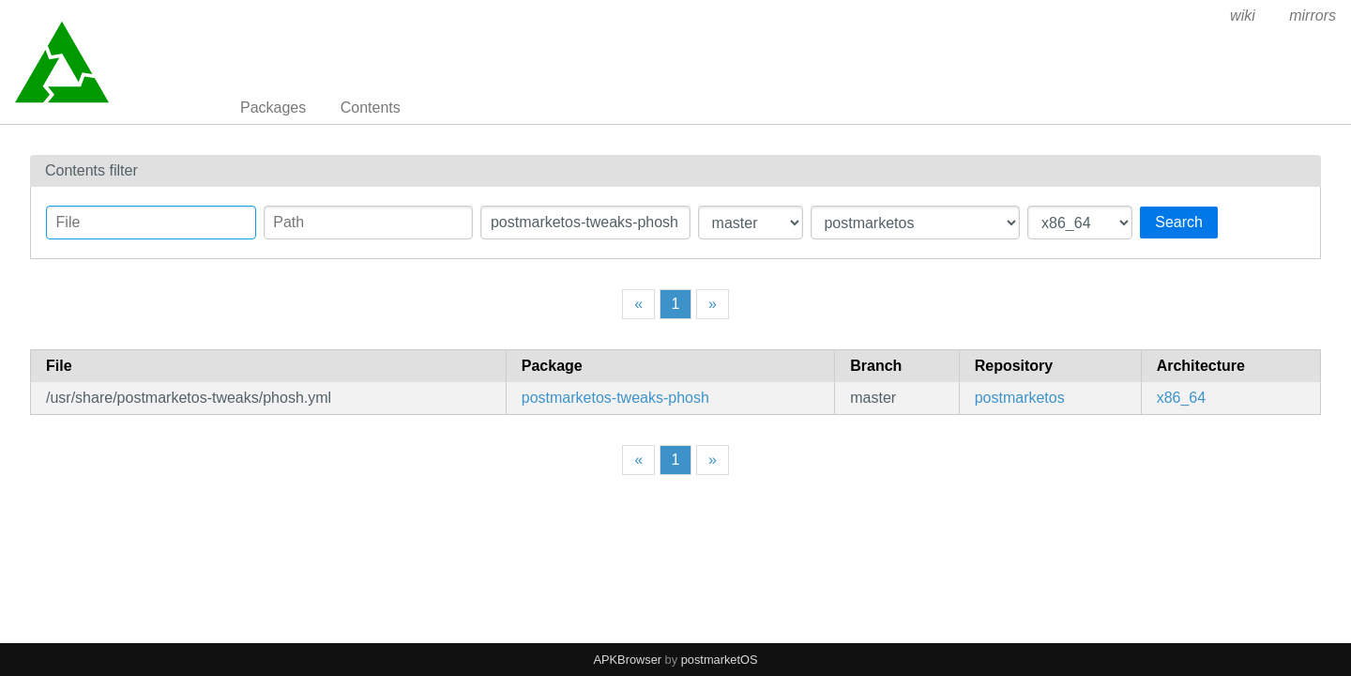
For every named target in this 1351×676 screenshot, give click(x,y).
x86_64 (1182, 398)
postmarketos (1020, 398)
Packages (273, 107)
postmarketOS (719, 660)
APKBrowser (628, 660)
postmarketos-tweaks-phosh (615, 398)
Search (1179, 222)
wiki (1242, 15)
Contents (371, 107)
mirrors (1312, 15)
